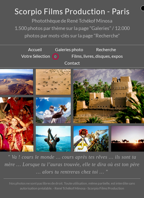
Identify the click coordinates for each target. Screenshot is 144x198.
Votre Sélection (40, 56)
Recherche (106, 49)
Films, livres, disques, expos (97, 56)
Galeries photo (69, 49)
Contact (72, 62)
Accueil (35, 49)
